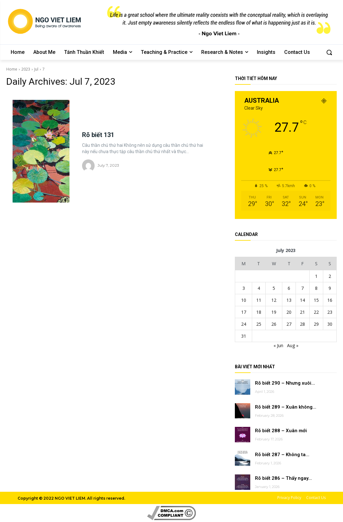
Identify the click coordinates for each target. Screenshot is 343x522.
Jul (36, 69)
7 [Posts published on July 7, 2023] (302, 288)
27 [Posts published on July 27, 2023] (288, 324)
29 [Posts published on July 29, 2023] (316, 324)
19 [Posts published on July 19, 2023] (273, 312)
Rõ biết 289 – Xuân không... (285, 407)
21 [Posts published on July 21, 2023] (302, 312)
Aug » (292, 345)
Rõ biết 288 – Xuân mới (281, 430)
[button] (329, 52)
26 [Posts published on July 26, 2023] (273, 324)
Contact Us (316, 497)
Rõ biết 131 (98, 135)
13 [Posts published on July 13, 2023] (288, 300)
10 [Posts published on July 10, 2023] (243, 300)
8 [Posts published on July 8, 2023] (316, 288)
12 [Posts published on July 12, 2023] (273, 300)
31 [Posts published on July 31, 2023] (243, 336)
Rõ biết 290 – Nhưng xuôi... (285, 383)
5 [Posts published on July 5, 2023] (274, 288)
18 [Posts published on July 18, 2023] (258, 312)
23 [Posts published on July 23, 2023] (329, 312)
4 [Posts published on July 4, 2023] (258, 288)
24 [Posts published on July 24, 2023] (243, 324)
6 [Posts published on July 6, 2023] (289, 288)
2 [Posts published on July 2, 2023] (330, 276)
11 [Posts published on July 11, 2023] (258, 300)
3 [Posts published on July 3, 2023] (243, 288)
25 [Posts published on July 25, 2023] (258, 324)
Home (11, 69)
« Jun (278, 345)
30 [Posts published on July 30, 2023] (329, 324)
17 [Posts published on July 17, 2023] (243, 312)
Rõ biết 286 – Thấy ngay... (283, 478)
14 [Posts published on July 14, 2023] (302, 300)
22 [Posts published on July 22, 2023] (316, 312)
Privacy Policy (289, 497)
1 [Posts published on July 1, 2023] (316, 276)
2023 (25, 69)
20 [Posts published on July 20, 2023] (288, 312)
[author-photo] (89, 165)
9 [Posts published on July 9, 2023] (330, 288)
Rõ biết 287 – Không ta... (282, 454)
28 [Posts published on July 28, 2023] (302, 324)
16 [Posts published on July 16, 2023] (329, 300)
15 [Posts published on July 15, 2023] (316, 300)
